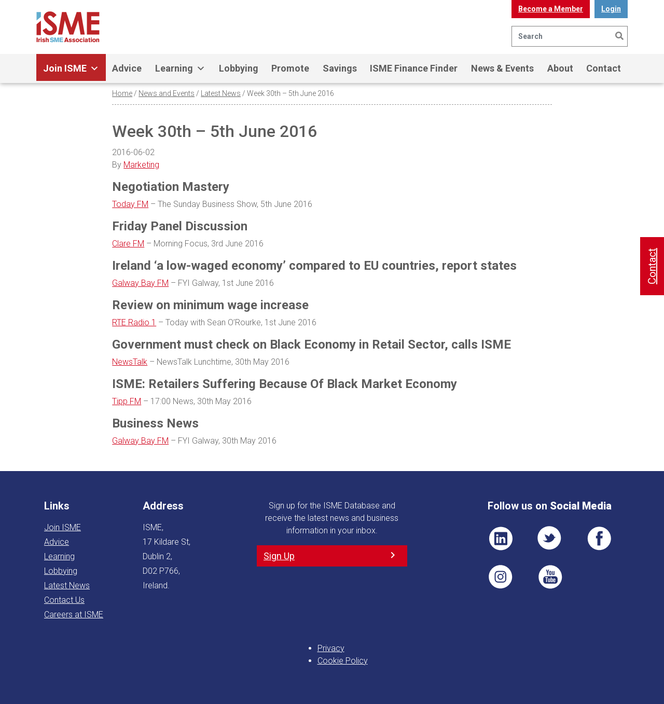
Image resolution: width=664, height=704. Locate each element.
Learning (180, 68)
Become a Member (550, 9)
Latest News (221, 93)
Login (611, 9)
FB (599, 538)
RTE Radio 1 (134, 322)
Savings (340, 68)
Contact (603, 68)
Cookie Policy (342, 661)
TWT (550, 538)
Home (122, 93)
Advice (127, 68)
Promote (290, 68)
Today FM (130, 204)
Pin (501, 577)
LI (501, 538)
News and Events (167, 93)
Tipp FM (126, 401)
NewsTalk (129, 362)
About (560, 68)
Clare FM (128, 244)
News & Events (502, 68)
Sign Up (279, 555)
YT (550, 577)
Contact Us (64, 600)
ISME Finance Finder (414, 68)
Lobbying (238, 68)
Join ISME (71, 68)
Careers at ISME (73, 614)
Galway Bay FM (140, 283)
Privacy (330, 648)
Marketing (141, 165)
